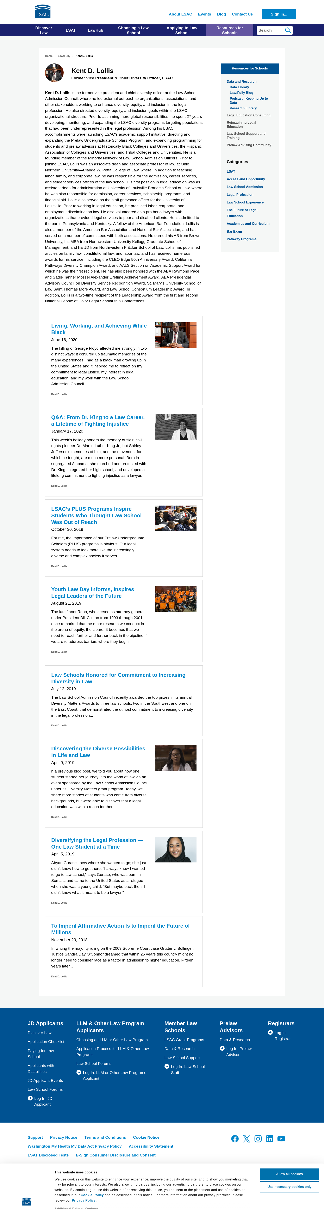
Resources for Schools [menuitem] (229, 30)
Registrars (281, 1023)
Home (48, 55)
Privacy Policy (84, 1156)
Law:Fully (64, 55)
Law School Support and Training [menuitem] (246, 136)
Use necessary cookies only (289, 1143)
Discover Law (39, 1033)
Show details (65, 1200)
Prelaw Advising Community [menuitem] (249, 145)
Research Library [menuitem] (243, 108)
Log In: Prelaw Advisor (239, 1051)
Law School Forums (45, 1089)
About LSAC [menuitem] (180, 14)
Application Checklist (46, 1041)
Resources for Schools (250, 68)
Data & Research (179, 1048)
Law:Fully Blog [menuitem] (241, 92)
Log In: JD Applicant (43, 1101)
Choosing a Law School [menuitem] (133, 30)
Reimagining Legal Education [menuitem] (241, 124)
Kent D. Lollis (59, 394)
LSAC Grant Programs (184, 1040)
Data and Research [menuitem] (241, 81)
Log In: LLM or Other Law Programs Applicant (114, 1075)
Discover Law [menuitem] (43, 30)
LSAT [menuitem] (71, 30)
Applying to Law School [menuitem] (182, 30)
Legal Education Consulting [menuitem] (248, 115)
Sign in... (279, 14)
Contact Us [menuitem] (242, 14)
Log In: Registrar (283, 1036)
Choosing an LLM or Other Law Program (112, 1040)
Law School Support (182, 1058)
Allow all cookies (289, 1130)
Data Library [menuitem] (239, 87)
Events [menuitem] (204, 14)
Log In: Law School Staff (188, 1069)
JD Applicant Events (45, 1080)
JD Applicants (45, 1023)
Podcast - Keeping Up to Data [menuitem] (249, 100)
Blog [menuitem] (221, 14)
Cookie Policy (92, 1151)
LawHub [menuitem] (95, 30)
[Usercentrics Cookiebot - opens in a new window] (27, 1200)
